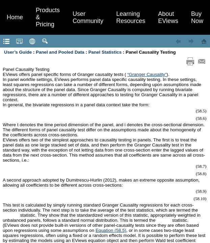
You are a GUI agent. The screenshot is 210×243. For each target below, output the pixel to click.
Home (15, 17)
